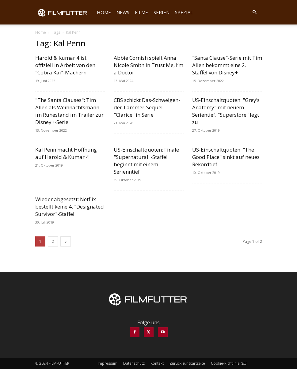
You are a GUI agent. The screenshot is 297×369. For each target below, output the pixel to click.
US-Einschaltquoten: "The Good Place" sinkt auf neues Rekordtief (226, 157)
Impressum (107, 363)
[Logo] (64, 12)
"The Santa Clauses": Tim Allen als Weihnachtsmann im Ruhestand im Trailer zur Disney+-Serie (69, 111)
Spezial (184, 12)
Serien (161, 12)
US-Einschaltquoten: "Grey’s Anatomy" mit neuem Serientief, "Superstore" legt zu (226, 111)
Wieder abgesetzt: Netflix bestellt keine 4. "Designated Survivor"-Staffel (69, 206)
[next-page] (65, 241)
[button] (254, 12)
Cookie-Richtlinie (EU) (229, 363)
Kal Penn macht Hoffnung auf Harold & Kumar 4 (66, 153)
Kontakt (157, 363)
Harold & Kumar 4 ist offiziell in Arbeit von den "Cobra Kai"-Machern (65, 65)
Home (104, 12)
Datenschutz (134, 363)
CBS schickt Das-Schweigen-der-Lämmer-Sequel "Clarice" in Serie (147, 107)
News (122, 12)
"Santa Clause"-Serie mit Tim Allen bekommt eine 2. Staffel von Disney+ (227, 65)
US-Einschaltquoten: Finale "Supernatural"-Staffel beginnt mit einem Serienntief (146, 160)
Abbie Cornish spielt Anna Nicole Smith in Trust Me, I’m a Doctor (148, 65)
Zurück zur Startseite (187, 363)
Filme (141, 12)
